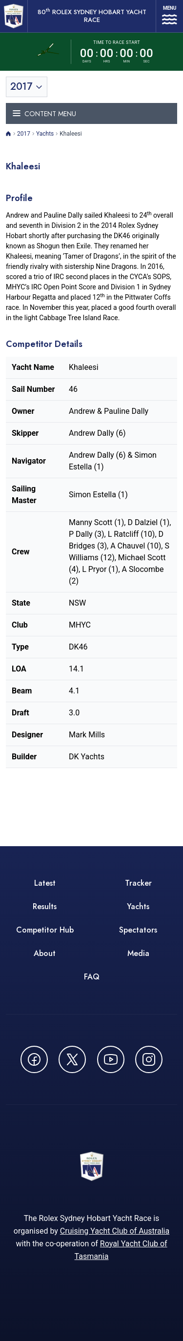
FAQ (92, 976)
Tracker (138, 883)
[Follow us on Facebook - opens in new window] (34, 1059)
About (45, 953)
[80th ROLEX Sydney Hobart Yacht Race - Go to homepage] (13, 16)
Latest (45, 883)
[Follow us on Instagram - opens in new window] (149, 1059)
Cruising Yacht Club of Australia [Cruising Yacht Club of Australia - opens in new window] (114, 1231)
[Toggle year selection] (26, 87)
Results (45, 906)
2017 (23, 133)
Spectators (138, 929)
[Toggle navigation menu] (91, 113)
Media (138, 953)
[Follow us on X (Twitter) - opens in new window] (72, 1059)
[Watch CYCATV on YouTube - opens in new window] (110, 1059)
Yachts (45, 133)
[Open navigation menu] (169, 16)
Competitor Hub (45, 929)
